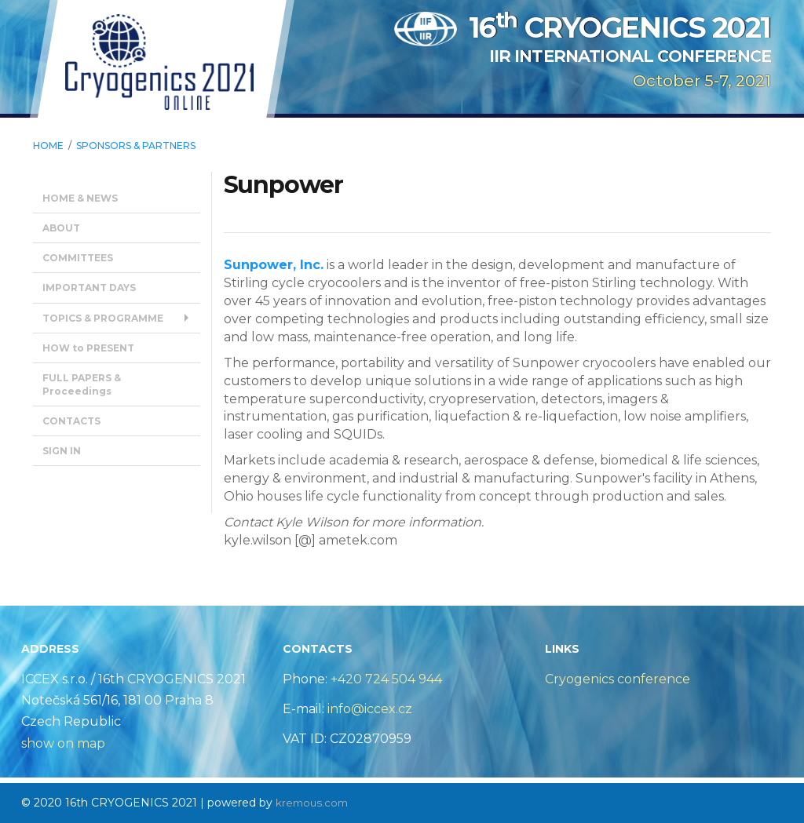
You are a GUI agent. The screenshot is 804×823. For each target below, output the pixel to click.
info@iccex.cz (368, 708)
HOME (48, 145)
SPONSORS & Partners (136, 145)
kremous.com (314, 803)
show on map (63, 743)
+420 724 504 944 (386, 679)
